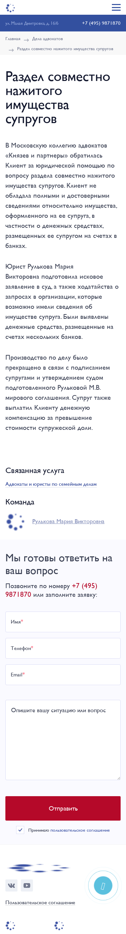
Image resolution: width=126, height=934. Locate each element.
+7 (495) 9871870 (101, 23)
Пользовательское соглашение (40, 903)
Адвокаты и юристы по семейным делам (51, 484)
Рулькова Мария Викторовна (68, 521)
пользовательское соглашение (80, 830)
